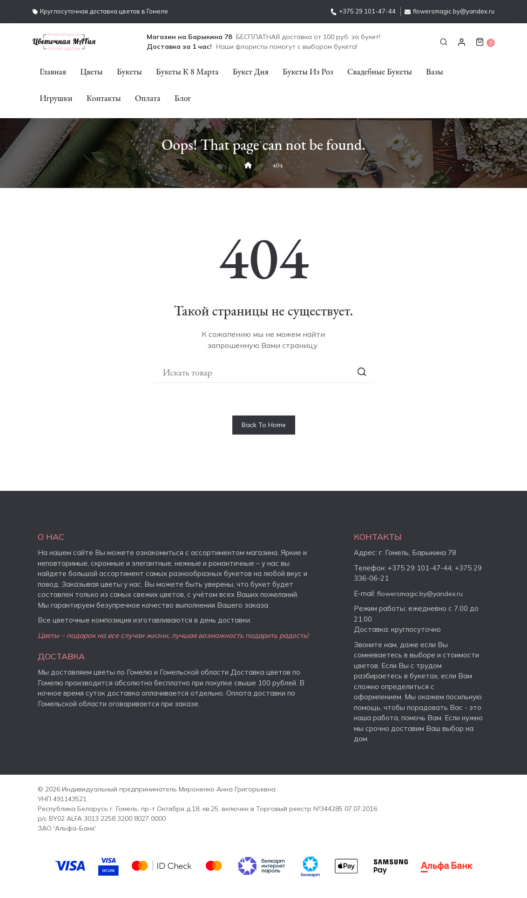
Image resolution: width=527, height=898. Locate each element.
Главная (53, 71)
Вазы (434, 71)
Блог (182, 98)
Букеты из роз (308, 71)
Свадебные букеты (379, 71)
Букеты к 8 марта (187, 71)
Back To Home (264, 425)
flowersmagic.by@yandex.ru (449, 11)
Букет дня (251, 71)
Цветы (91, 71)
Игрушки (56, 98)
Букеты (129, 71)
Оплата (148, 98)
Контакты (104, 98)
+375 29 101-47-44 (363, 11)
